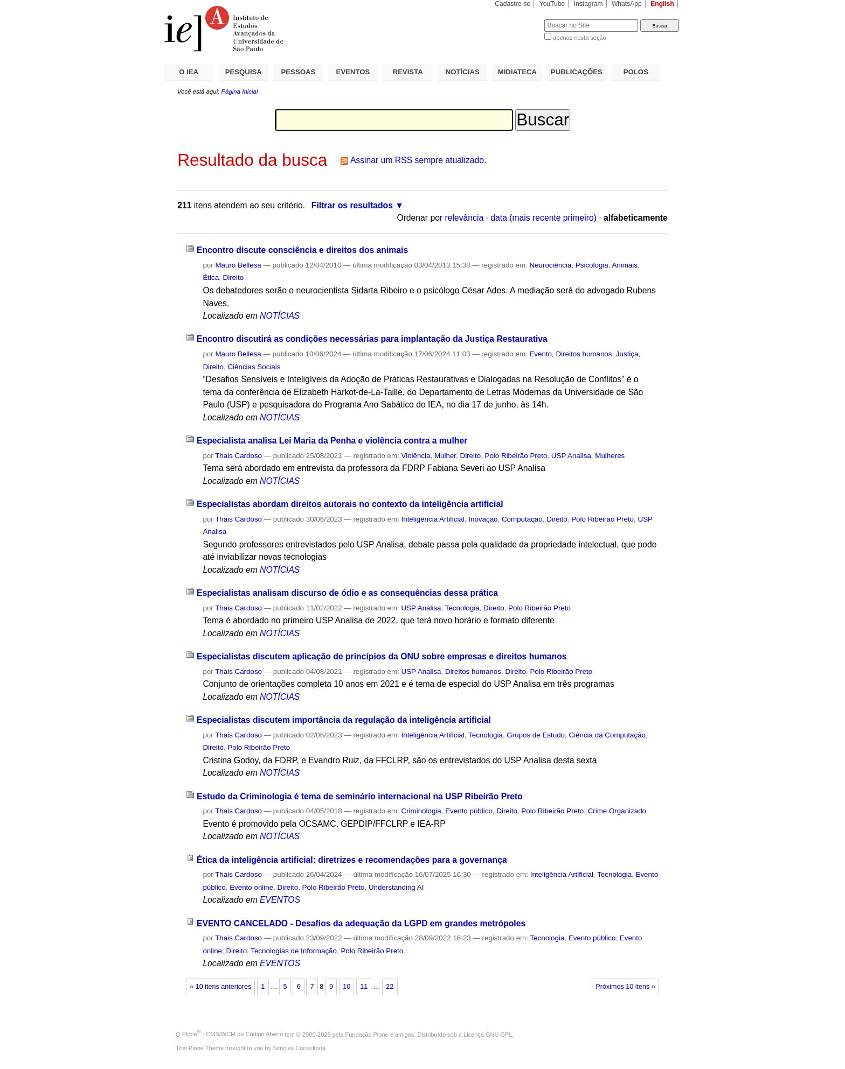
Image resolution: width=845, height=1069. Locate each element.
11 (364, 986)
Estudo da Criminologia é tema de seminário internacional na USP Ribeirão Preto (360, 796)
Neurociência (550, 265)
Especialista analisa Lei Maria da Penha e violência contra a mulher (332, 440)
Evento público (469, 811)
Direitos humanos (584, 354)
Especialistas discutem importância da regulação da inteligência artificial (344, 720)
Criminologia (421, 811)
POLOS (636, 72)
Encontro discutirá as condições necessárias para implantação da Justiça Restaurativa (372, 338)
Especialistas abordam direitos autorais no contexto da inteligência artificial (350, 504)
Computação (522, 519)
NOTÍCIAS (463, 72)
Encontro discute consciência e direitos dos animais (302, 250)
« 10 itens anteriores (220, 986)
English (662, 4)
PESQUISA (243, 72)
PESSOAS (298, 72)
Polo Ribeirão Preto (516, 456)
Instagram (588, 4)
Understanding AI (396, 887)
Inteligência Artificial (433, 519)
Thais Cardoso (238, 456)
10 (346, 986)
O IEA (188, 72)
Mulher (445, 456)
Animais (625, 265)
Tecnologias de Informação (294, 951)
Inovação (482, 519)
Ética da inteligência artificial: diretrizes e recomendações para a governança (352, 859)
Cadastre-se (512, 4)
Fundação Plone (367, 1034)
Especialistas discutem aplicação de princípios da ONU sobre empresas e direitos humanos (382, 656)
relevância (464, 217)
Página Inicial (239, 91)
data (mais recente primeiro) (543, 217)
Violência (416, 456)
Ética (211, 277)
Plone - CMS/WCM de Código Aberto (232, 1034)
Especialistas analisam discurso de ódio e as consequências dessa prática (347, 592)
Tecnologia (462, 608)
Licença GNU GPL (487, 1034)
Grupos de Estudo (536, 735)
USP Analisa (571, 456)
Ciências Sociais (253, 367)
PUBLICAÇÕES (576, 72)
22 (389, 986)
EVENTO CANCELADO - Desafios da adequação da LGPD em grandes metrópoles (361, 923)
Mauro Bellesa (238, 265)
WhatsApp (627, 4)
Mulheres (610, 456)
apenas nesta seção (579, 37)
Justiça (627, 354)
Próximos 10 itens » (625, 986)
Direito (233, 277)
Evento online (251, 887)
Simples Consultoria (299, 1048)
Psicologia (592, 265)
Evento (540, 354)
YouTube (552, 4)
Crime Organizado (617, 811)
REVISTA (408, 72)
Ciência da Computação (607, 735)
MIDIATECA (517, 72)
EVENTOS (353, 72)
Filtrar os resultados (352, 205)
